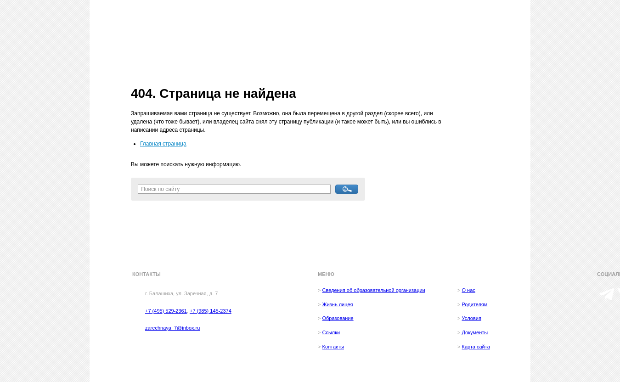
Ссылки (331, 332)
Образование (337, 318)
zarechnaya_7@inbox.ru (172, 328)
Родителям (474, 304)
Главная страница (163, 143)
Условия (471, 318)
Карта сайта (476, 346)
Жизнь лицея (337, 304)
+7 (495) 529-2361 (166, 311)
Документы (475, 332)
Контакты (333, 346)
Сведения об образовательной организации (373, 290)
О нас (468, 290)
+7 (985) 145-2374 (210, 311)
